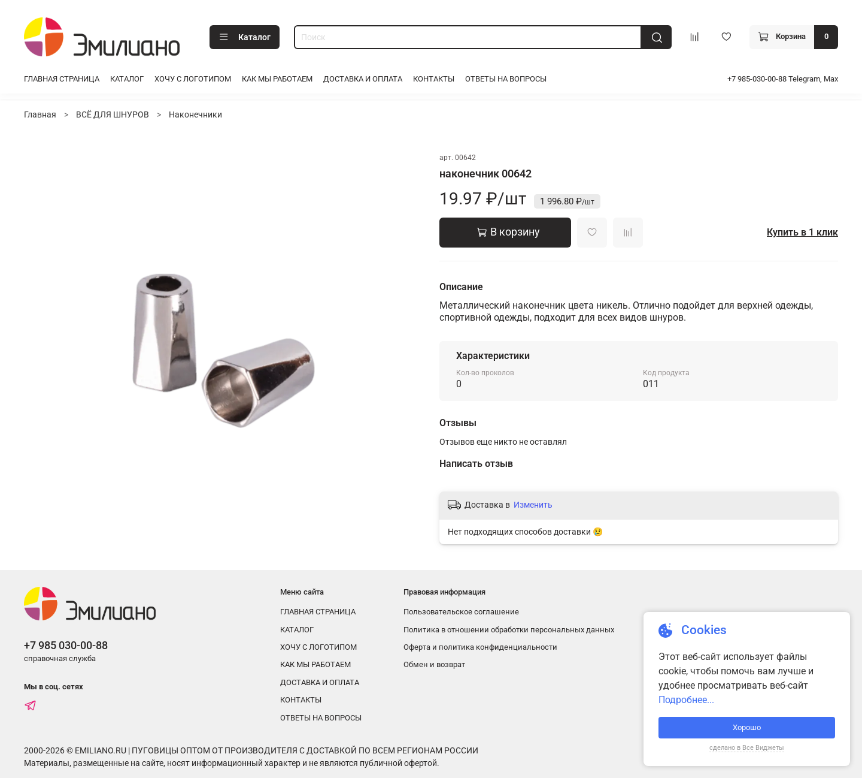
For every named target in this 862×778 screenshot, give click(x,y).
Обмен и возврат (434, 664)
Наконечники (195, 114)
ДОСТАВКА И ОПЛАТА (362, 78)
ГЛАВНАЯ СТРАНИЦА (61, 78)
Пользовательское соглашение (461, 611)
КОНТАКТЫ (433, 78)
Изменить (533, 504)
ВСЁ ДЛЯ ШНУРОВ (112, 114)
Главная (40, 114)
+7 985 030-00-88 (66, 645)
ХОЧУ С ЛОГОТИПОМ (192, 78)
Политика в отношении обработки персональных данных (508, 629)
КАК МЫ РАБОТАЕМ (277, 78)
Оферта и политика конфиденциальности (480, 647)
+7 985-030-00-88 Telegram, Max (782, 78)
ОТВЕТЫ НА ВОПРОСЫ (506, 78)
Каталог (244, 37)
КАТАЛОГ (127, 78)
